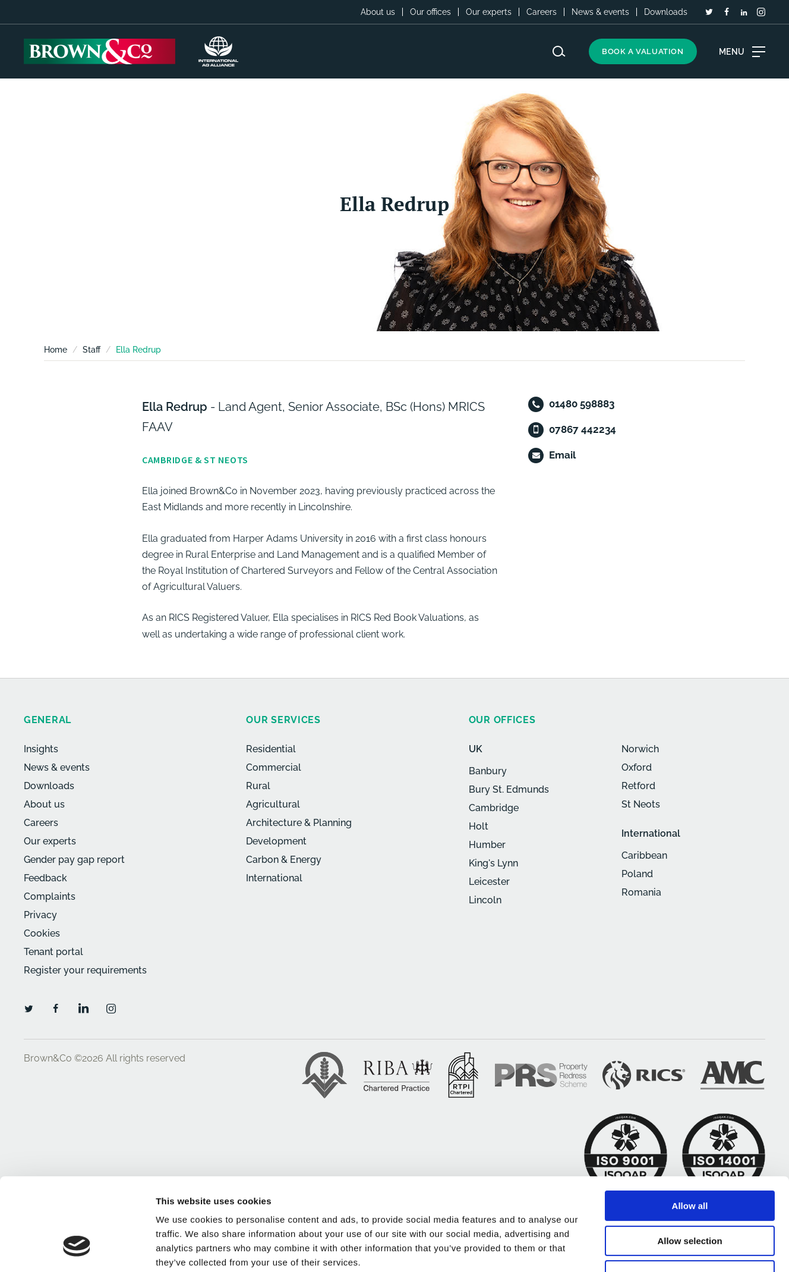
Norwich (640, 749)
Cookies (42, 933)
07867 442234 (582, 429)
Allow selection (689, 1162)
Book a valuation (643, 51)
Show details (623, 1248)
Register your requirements (85, 970)
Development (276, 841)
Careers (541, 12)
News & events (600, 12)
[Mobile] (536, 430)
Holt (478, 826)
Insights (41, 749)
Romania (641, 892)
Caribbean (644, 855)
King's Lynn (493, 863)
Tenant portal (53, 951)
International (274, 878)
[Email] (536, 455)
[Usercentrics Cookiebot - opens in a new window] (77, 1249)
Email (562, 455)
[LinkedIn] (743, 12)
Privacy (40, 915)
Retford (638, 786)
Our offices (430, 12)
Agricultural (273, 804)
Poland (637, 874)
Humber (487, 844)
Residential (271, 749)
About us (378, 12)
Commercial (273, 767)
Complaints (49, 896)
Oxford (636, 767)
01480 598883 (581, 404)
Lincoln (485, 900)
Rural (258, 786)
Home (55, 349)
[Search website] (559, 51)
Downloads (665, 12)
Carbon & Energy (283, 859)
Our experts (489, 12)
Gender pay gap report (74, 859)
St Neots (640, 804)
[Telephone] (536, 404)
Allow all (690, 1127)
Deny (690, 1196)
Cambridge (494, 808)
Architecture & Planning (299, 822)
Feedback (45, 878)
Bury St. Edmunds (509, 789)
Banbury (488, 771)
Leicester (489, 881)
